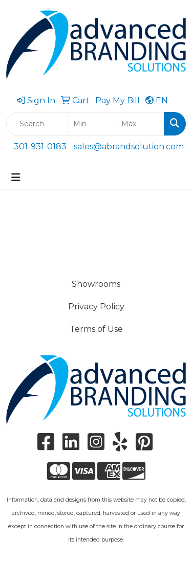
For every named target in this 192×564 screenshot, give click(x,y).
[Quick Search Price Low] (92, 124)
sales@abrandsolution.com (129, 146)
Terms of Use (96, 329)
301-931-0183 (40, 146)
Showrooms (96, 284)
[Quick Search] (37, 124)
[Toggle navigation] (16, 177)
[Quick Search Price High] (140, 124)
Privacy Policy (96, 306)
